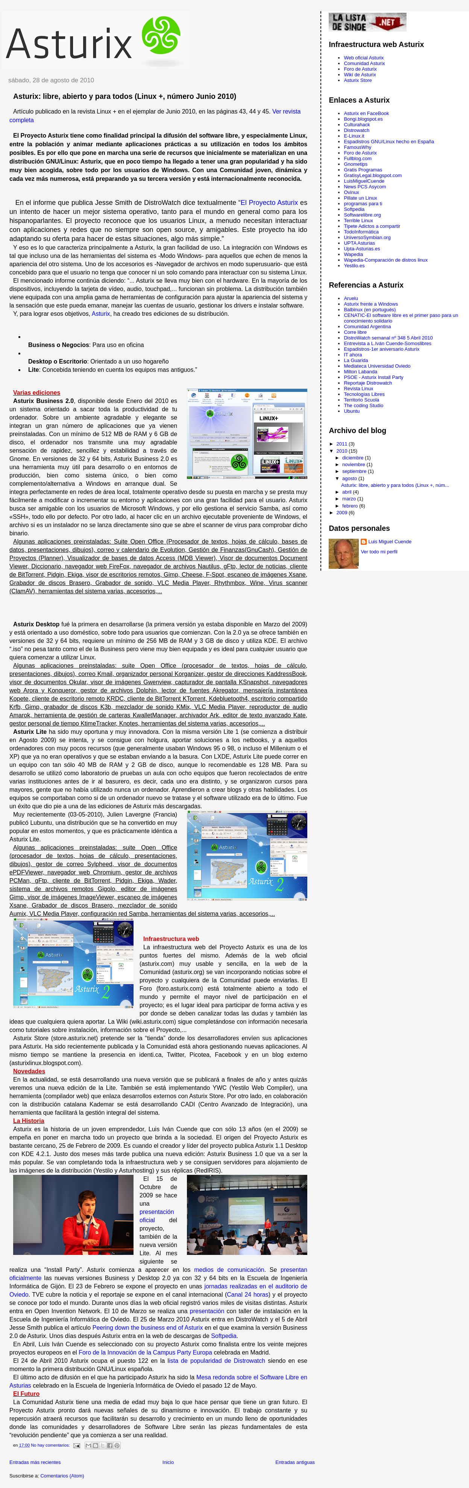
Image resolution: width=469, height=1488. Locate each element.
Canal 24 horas (247, 1294)
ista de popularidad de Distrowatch (217, 1361)
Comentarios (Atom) (62, 1476)
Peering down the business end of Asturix (148, 1327)
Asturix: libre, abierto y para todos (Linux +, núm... (395, 485)
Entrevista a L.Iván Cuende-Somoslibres (387, 343)
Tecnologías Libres (364, 394)
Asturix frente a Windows (371, 304)
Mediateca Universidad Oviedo (377, 366)
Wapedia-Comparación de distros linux (386, 260)
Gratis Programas (363, 170)
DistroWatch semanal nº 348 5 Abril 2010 (388, 338)
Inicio (168, 1462)
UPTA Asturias (359, 243)
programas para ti (363, 203)
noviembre (354, 464)
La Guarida (356, 360)
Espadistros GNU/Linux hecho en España (389, 141)
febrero (350, 506)
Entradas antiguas (295, 1462)
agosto (350, 478)
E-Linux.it (354, 136)
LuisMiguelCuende (364, 181)
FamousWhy (357, 147)
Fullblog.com (358, 158)
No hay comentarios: (51, 1445)
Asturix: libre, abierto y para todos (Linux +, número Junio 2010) (124, 96)
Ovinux (351, 192)
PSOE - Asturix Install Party (373, 377)
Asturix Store (358, 80)
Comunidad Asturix (364, 63)
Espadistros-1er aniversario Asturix (381, 349)
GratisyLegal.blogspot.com (373, 175)
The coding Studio (363, 405)
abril (347, 492)
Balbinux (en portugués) (370, 309)
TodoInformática (361, 232)
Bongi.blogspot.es (363, 119)
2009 (343, 512)
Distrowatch (356, 130)
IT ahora (353, 355)
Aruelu (351, 298)
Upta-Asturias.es (362, 249)
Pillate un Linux (360, 198)
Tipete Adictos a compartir (372, 226)
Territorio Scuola (361, 400)
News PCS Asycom (365, 186)
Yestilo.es (354, 265)
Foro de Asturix (360, 69)
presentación (207, 1311)
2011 (343, 444)
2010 (343, 451)
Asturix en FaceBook (366, 113)
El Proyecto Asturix (269, 202)
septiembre (355, 471)
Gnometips (355, 164)
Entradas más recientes (35, 1462)
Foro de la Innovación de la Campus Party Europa (145, 1352)
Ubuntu (352, 411)
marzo (349, 499)
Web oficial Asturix (364, 58)
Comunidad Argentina (367, 326)
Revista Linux (358, 388)
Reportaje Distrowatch (368, 383)
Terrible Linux (358, 220)
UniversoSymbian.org (367, 237)
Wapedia (353, 254)
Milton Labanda (360, 371)
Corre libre (355, 332)
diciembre (353, 458)
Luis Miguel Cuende (389, 541)
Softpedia (224, 1336)
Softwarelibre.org (362, 215)
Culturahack (357, 124)
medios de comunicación (229, 1270)
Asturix (101, 314)
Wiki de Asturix (360, 74)
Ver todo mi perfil (379, 552)
